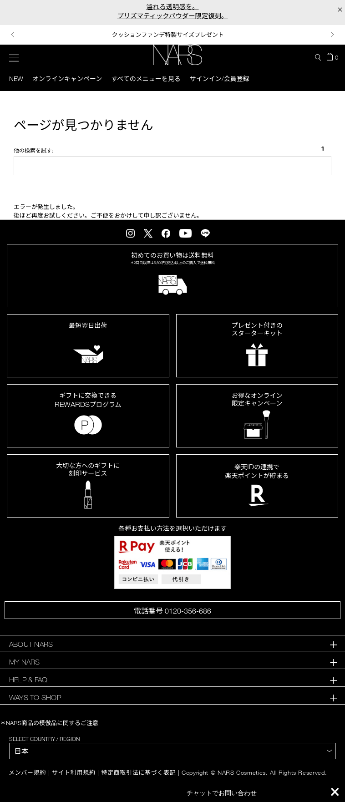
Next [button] (332, 34)
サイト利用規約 (74, 772)
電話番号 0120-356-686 (172, 611)
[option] (172, 35)
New (16, 78)
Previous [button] (13, 34)
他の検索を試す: (33, 150)
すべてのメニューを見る (145, 78)
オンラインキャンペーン (67, 78)
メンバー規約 (27, 772)
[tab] (172, 644)
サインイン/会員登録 (219, 78)
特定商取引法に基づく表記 (138, 772)
